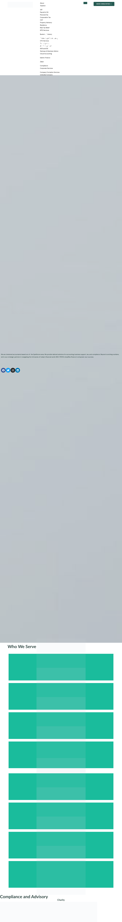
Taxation (43, 6)
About (42, 3)
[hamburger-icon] (84, 3)
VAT (41, 10)
